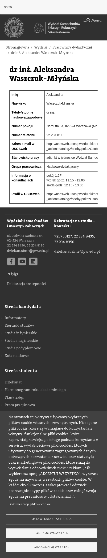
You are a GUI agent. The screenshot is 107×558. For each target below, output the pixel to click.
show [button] (8, 7)
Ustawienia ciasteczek (52, 519)
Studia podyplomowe (23, 348)
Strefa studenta (21, 371)
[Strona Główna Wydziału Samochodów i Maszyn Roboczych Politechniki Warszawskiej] (57, 28)
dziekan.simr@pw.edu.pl (28, 251)
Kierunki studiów (19, 326)
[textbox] (16, 28)
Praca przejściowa (20, 405)
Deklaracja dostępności (26, 284)
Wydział (40, 47)
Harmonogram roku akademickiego (35, 390)
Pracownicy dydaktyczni (72, 47)
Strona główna (17, 47)
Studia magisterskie (21, 341)
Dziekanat (13, 382)
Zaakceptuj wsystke (51, 547)
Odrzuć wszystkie (52, 533)
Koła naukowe (17, 356)
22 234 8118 (55, 135)
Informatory (15, 318)
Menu (92, 20)
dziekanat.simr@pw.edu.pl (77, 252)
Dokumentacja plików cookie (29, 504)
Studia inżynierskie (21, 333)
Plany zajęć (14, 398)
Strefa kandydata (23, 307)
